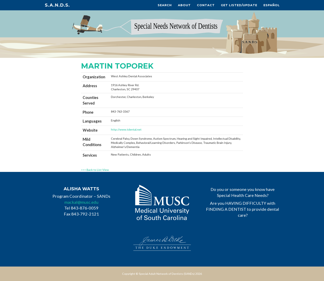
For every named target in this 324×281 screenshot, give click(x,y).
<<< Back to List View (95, 169)
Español (271, 5)
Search (165, 5)
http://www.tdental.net (126, 129)
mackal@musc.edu (81, 202)
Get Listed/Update (239, 5)
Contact (206, 5)
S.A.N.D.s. (57, 5)
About (184, 5)
